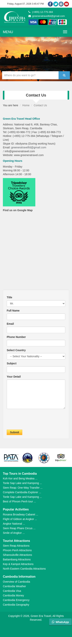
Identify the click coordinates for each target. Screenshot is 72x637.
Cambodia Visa (12, 590)
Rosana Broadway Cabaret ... (20, 514)
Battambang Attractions (17, 559)
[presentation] (36, 420)
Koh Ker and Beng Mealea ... (20, 478)
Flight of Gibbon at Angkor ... (20, 519)
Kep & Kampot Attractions (18, 564)
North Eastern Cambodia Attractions (24, 568)
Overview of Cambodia (16, 581)
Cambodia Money (13, 595)
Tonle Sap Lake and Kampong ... (22, 483)
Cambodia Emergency (16, 600)
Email (10, 323)
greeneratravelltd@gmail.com (46, 16)
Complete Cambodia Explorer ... (22, 492)
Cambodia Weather (14, 586)
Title (9, 297)
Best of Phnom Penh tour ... (19, 501)
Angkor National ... (14, 523)
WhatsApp (60, 622)
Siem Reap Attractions (16, 545)
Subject (12, 363)
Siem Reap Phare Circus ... (19, 528)
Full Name (13, 310)
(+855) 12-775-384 (40, 12)
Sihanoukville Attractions (17, 554)
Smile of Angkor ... (14, 532)
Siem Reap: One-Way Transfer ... (22, 487)
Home (25, 105)
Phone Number (16, 337)
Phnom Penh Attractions (17, 550)
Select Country (16, 350)
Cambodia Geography (16, 604)
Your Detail (14, 376)
